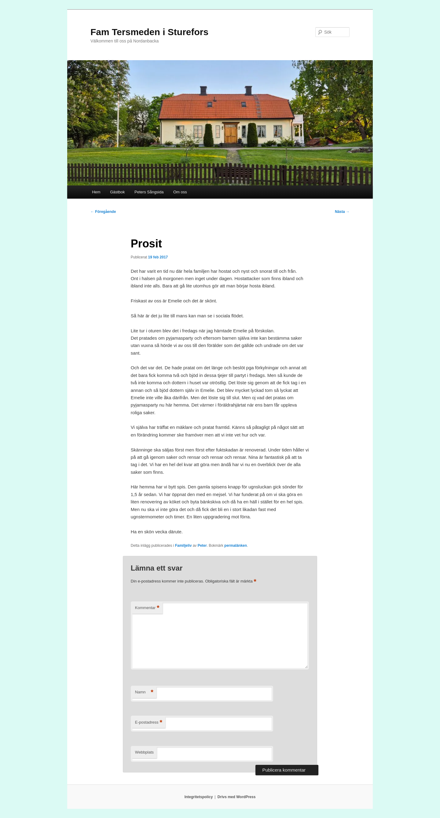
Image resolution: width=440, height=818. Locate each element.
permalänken (235, 545)
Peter (202, 545)
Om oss (180, 192)
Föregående (103, 212)
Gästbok (117, 192)
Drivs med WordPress (237, 797)
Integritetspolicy (199, 797)
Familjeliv (183, 545)
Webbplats (144, 752)
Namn (144, 692)
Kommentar (147, 608)
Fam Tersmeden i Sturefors (149, 32)
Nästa (342, 212)
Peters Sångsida (148, 192)
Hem (96, 192)
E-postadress (148, 722)
